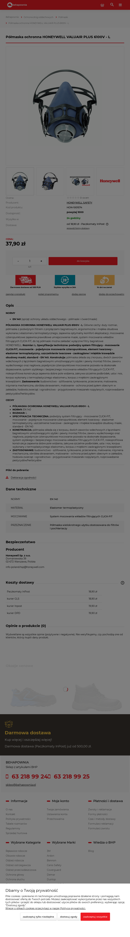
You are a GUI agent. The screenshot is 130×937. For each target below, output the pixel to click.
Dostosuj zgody (68, 916)
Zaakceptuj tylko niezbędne (38, 916)
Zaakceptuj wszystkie (95, 916)
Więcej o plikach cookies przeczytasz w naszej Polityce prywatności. (45, 908)
